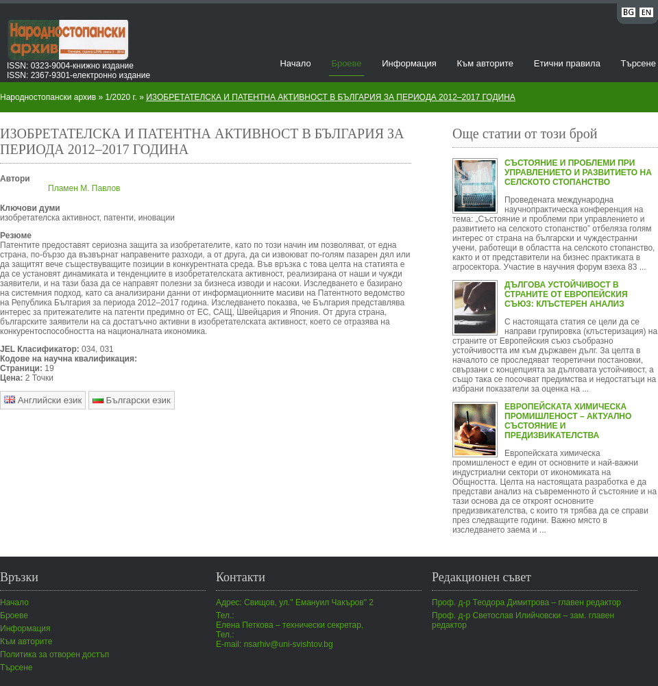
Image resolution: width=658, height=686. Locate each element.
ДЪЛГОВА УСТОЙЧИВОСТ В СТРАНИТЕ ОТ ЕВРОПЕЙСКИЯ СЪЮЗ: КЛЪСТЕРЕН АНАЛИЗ (566, 294)
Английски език (43, 400)
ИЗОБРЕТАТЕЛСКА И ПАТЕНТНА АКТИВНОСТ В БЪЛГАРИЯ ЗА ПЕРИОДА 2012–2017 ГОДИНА (330, 97)
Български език (132, 400)
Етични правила (567, 63)
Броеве (346, 63)
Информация (409, 63)
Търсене (638, 63)
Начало (295, 63)
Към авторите (484, 63)
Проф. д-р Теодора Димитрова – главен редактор (526, 602)
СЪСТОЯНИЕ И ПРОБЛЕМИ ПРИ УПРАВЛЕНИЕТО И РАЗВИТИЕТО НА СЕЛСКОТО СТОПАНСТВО (578, 172)
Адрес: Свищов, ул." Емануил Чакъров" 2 (295, 602)
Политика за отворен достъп (54, 654)
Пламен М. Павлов (84, 188)
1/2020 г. (121, 97)
